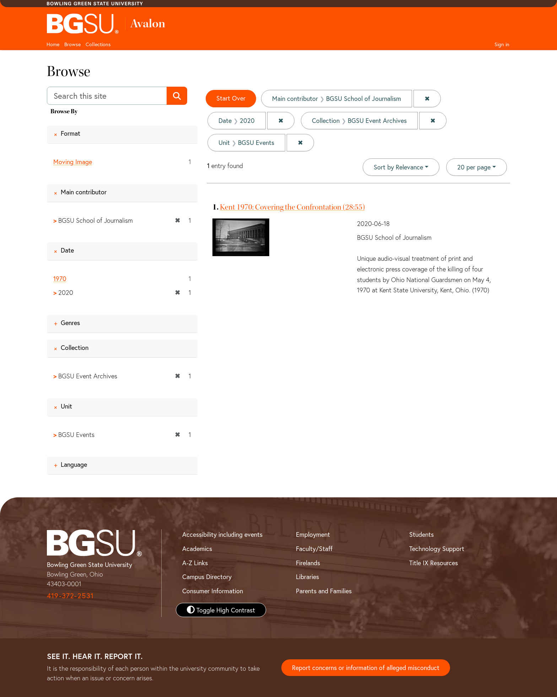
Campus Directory (207, 577)
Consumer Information (212, 591)
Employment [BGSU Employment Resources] (313, 534)
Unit (66, 406)
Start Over (230, 98)
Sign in (501, 44)
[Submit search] (176, 96)
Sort (398, 167)
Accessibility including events (222, 534)
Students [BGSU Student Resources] (421, 534)
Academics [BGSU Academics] (197, 548)
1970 (59, 279)
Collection (74, 347)
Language (74, 464)
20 (474, 166)
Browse (72, 44)
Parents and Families (324, 591)
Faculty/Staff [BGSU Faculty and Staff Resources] (314, 548)
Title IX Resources (433, 562)
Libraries (307, 577)
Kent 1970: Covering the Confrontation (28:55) (292, 207)
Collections (98, 44)
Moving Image (72, 161)
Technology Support (436, 548)
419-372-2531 (70, 595)
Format (70, 133)
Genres (70, 322)
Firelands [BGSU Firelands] (308, 562)
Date (67, 250)
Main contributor (84, 192)
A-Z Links (195, 562)
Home (53, 44)
